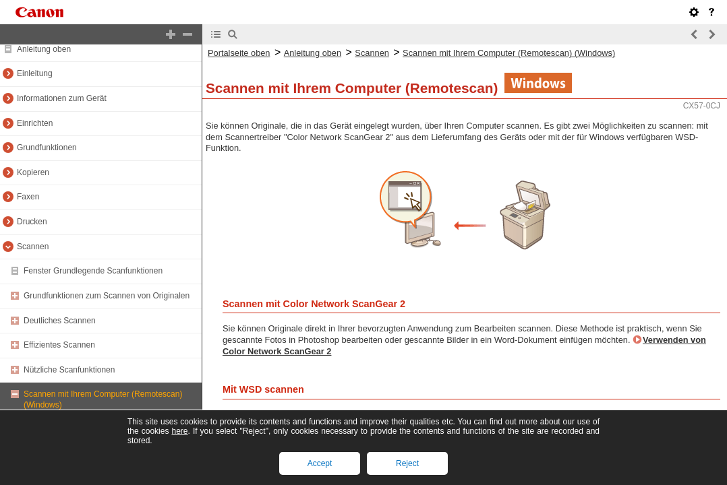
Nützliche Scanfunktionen (69, 370)
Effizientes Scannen (59, 345)
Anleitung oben (44, 49)
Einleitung (35, 73)
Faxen (28, 196)
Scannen (33, 246)
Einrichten (35, 123)
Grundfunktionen (47, 147)
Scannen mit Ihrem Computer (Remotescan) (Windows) (509, 53)
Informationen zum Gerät (62, 98)
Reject (407, 463)
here (179, 431)
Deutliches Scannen (60, 320)
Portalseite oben (239, 53)
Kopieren (33, 172)
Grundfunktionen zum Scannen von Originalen (107, 295)
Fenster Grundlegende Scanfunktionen (93, 271)
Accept (320, 463)
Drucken (32, 221)
